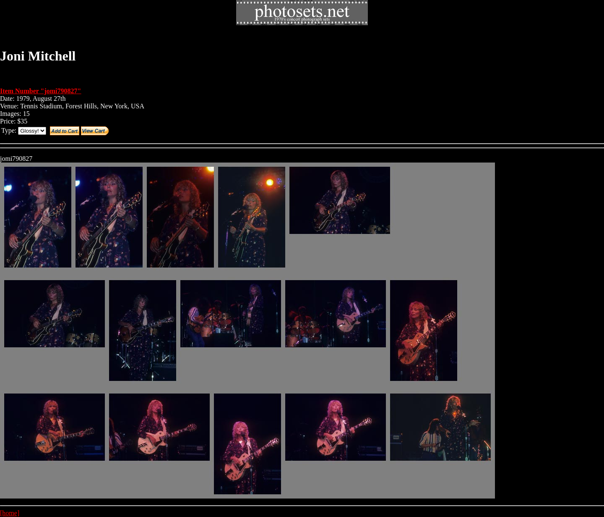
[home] (9, 513)
